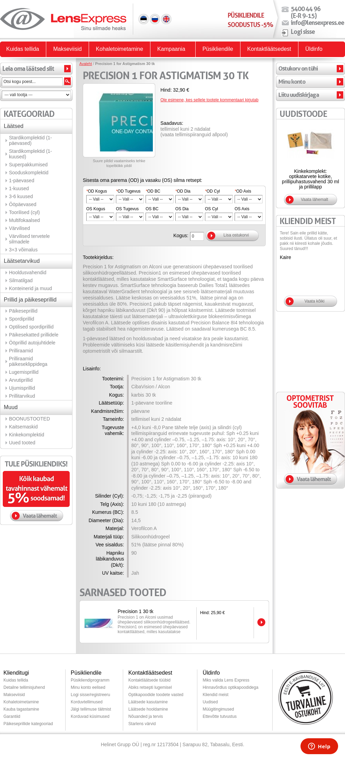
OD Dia (182, 191)
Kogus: (180, 235)
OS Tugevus (127, 208)
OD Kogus (96, 191)
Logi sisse (303, 31)
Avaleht (85, 64)
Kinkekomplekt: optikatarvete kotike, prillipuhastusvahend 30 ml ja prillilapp (310, 178)
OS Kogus (95, 208)
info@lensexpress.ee (317, 22)
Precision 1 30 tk (136, 611)
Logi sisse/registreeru (90, 694)
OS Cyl (211, 208)
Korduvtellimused (86, 702)
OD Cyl (212, 191)
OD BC (153, 191)
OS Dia (182, 208)
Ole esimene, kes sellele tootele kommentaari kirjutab (209, 100)
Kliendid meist (215, 694)
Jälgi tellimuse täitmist (91, 709)
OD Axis (243, 191)
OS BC (152, 208)
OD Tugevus (128, 191)
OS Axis (242, 208)
